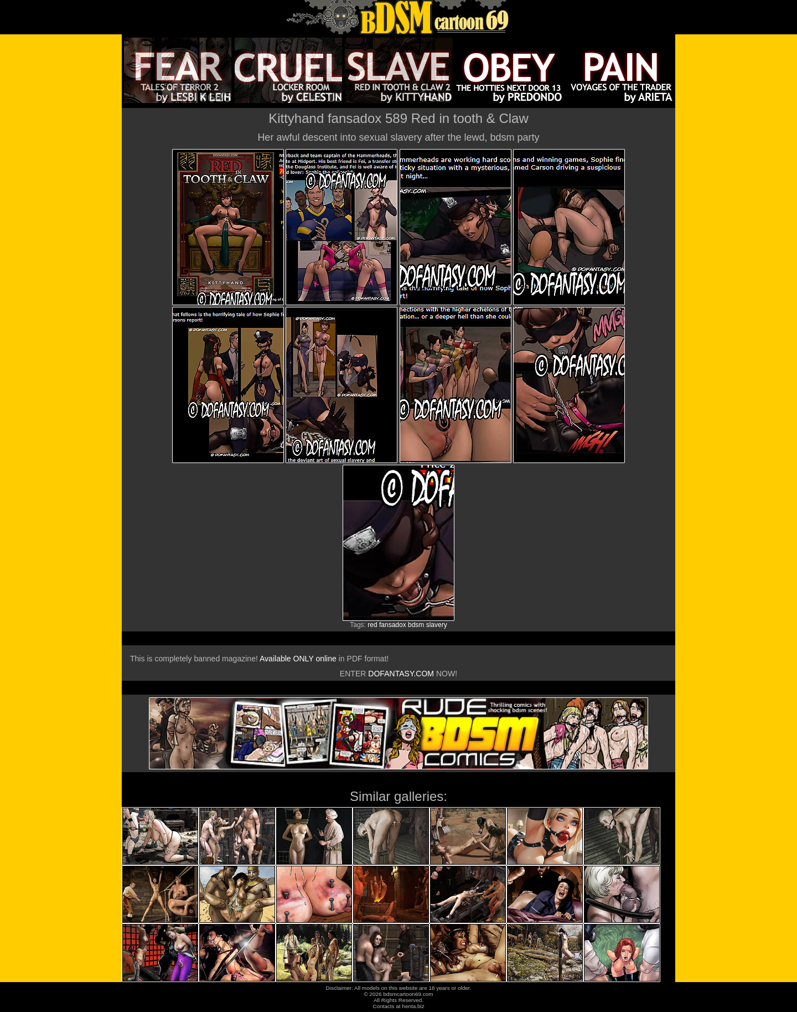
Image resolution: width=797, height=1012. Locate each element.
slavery (436, 625)
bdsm (416, 625)
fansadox (392, 625)
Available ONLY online (298, 658)
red (372, 625)
